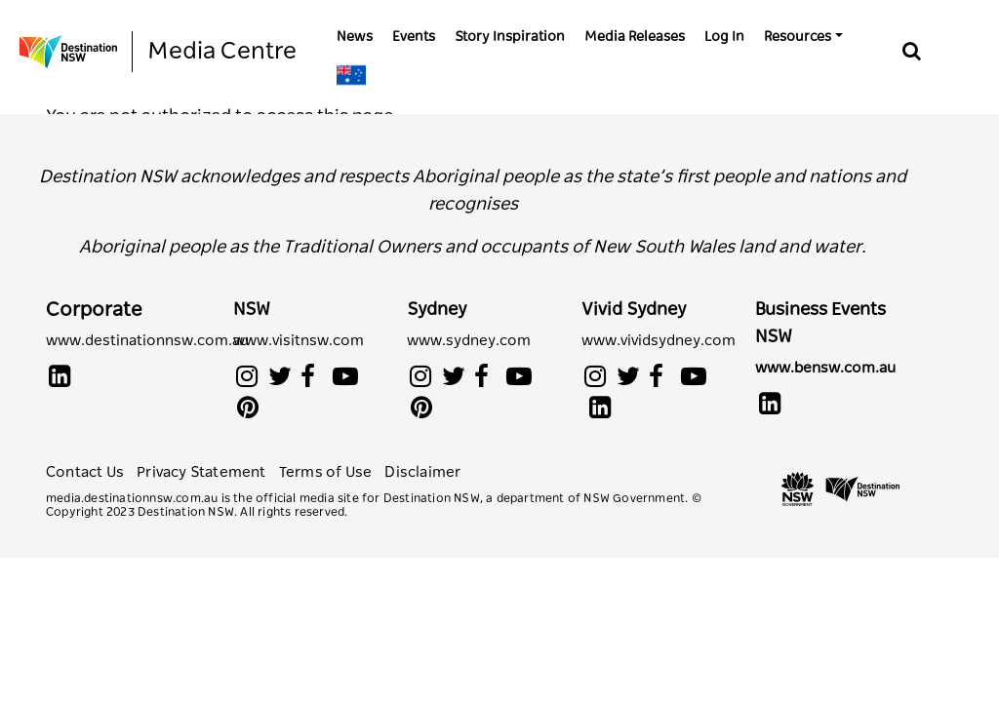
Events (413, 37)
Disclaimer (422, 472)
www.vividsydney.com (653, 340)
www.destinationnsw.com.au (147, 340)
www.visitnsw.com (298, 340)
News (355, 37)
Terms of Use (327, 472)
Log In (724, 37)
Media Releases (634, 37)
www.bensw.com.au (825, 368)
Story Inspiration (510, 37)
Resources (797, 37)
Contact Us (86, 472)
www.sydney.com (469, 340)
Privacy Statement (203, 472)
